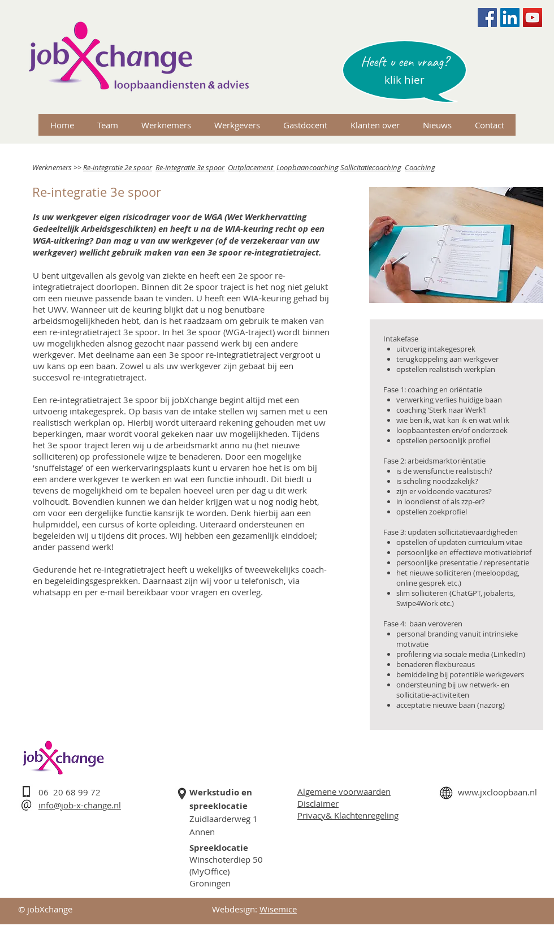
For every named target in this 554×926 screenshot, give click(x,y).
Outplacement (251, 167)
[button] (404, 80)
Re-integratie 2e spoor (117, 167)
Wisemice (278, 909)
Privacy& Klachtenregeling (348, 815)
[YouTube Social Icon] (532, 17)
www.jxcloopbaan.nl (497, 792)
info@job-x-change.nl (79, 805)
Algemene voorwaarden (344, 791)
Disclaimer (318, 803)
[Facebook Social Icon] (487, 17)
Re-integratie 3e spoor (189, 167)
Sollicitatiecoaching (370, 167)
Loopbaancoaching (307, 167)
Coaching (420, 167)
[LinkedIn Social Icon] (510, 17)
